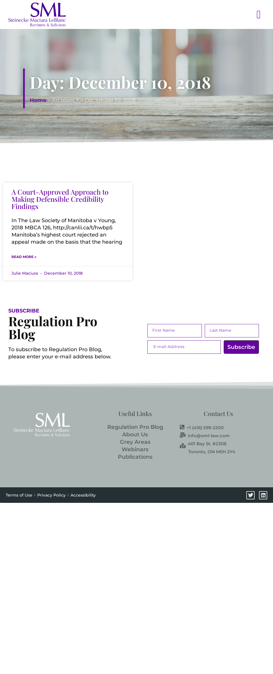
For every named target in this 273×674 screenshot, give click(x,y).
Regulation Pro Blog (135, 427)
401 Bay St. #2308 (203, 443)
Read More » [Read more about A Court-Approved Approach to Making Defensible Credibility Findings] (23, 257)
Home (74, 100)
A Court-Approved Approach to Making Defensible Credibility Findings (59, 199)
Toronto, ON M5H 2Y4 (211, 452)
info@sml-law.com (205, 435)
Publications (135, 457)
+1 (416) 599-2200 (202, 427)
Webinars (135, 449)
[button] (168, 14)
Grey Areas (135, 442)
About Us (135, 434)
